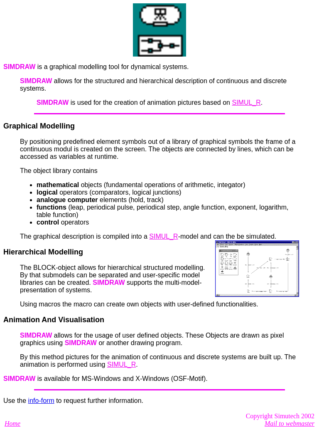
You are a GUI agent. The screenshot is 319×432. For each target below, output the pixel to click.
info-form (41, 400)
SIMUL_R (246, 102)
